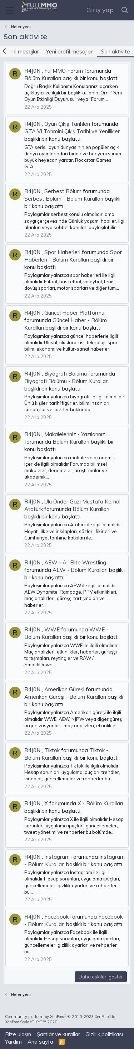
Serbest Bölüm (62, 191)
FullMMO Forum (63, 70)
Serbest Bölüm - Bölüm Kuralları (63, 198)
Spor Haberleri (62, 252)
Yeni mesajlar (22, 51)
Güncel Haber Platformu (74, 312)
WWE (52, 629)
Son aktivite (115, 51)
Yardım (13, 1041)
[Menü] (9, 11)
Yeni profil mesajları (70, 51)
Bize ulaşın (18, 1034)
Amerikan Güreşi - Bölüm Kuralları (65, 696)
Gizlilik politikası (104, 1034)
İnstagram (57, 856)
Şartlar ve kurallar (58, 1034)
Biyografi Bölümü (65, 373)
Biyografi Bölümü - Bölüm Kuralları (66, 381)
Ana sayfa (40, 1041)
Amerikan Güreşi (64, 689)
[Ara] (125, 10)
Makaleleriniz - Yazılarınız (74, 434)
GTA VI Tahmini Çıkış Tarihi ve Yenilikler (72, 131)
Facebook (56, 916)
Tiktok (52, 750)
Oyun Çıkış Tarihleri (67, 123)
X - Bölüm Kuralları (100, 803)
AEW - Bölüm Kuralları (80, 570)
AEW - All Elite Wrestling (75, 562)
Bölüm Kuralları (42, 78)
